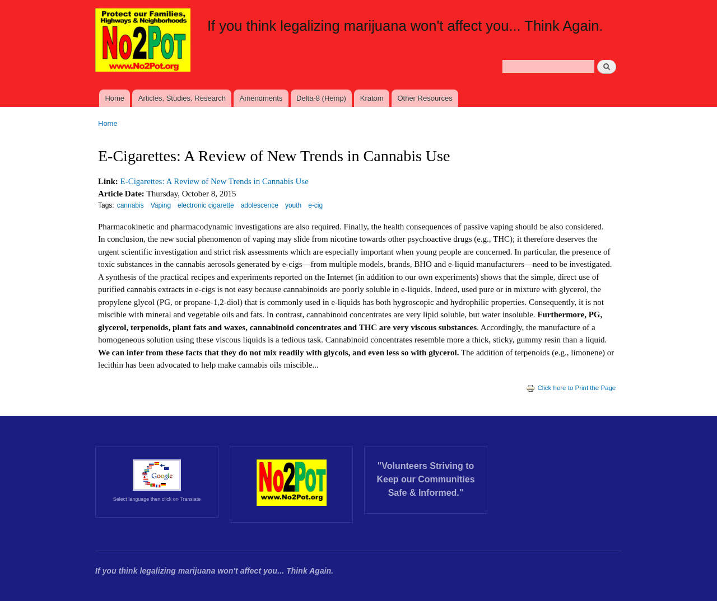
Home (114, 98)
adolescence (259, 205)
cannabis (130, 205)
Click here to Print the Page (571, 387)
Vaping (161, 205)
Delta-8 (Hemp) (321, 98)
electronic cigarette (206, 205)
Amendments (261, 98)
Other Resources (424, 98)
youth (293, 205)
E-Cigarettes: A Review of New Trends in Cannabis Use (214, 181)
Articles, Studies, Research (182, 98)
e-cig (315, 205)
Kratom (372, 98)
